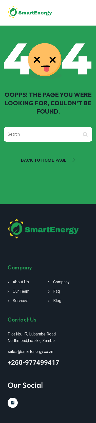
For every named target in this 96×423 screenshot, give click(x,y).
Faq (56, 291)
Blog (57, 300)
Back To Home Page (44, 160)
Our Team (21, 291)
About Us (21, 282)
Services (20, 300)
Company (61, 282)
